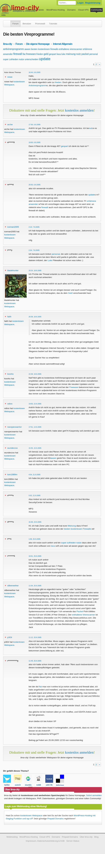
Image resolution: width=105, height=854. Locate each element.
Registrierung (92, 2)
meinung (71, 54)
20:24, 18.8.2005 (35, 270)
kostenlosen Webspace (31, 815)
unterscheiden (31, 59)
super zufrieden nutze (13, 59)
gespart (52, 54)
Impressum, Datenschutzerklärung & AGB (45, 841)
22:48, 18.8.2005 (35, 374)
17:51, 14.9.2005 (35, 427)
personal (93, 54)
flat (24, 54)
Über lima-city (86, 837)
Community (96, 10)
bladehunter (13, 270)
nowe (9, 77)
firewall (17, 53)
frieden (39, 54)
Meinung (72, 526)
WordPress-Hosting (55, 10)
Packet (79, 611)
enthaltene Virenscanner (83, 615)
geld (46, 54)
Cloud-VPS (83, 10)
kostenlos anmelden (79, 110)
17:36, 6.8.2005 (35, 124)
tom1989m (12, 474)
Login (80, 2)
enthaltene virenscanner (70, 49)
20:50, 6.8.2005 (35, 185)
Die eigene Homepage (38, 43)
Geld (70, 293)
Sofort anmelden (94, 795)
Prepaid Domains (55, 818)
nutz (78, 54)
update (44, 59)
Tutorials (53, 23)
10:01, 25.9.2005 (35, 556)
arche (10, 124)
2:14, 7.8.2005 (34, 227)
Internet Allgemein (62, 43)
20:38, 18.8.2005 (35, 317)
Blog (96, 837)
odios (9, 404)
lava (59, 54)
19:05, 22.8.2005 (35, 404)
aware (27, 49)
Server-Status (72, 841)
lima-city (7, 43)
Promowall (40, 23)
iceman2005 (13, 227)
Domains (71, 10)
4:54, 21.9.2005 (35, 474)
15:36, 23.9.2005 (35, 522)
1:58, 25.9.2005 (35, 539)
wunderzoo (12, 448)
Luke (50, 260)
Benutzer (27, 23)
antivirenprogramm (13, 49)
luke (63, 54)
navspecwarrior (14, 427)
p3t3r (9, 637)
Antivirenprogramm (38, 85)
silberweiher (13, 585)
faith (9, 316)
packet (85, 54)
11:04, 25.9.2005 (35, 586)
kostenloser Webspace (12, 10)
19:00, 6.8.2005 (35, 142)
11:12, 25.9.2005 (35, 637)
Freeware (73, 387)
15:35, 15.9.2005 (35, 448)
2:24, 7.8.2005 (34, 250)
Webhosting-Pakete (34, 10)
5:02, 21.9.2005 (35, 495)
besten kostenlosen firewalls (44, 49)
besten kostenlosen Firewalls (77, 529)
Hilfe (3, 15)
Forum (15, 23)
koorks (10, 374)
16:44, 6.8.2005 (35, 72)
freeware (31, 54)
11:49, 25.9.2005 (35, 661)
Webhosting (12, 837)
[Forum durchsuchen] (67, 3)
